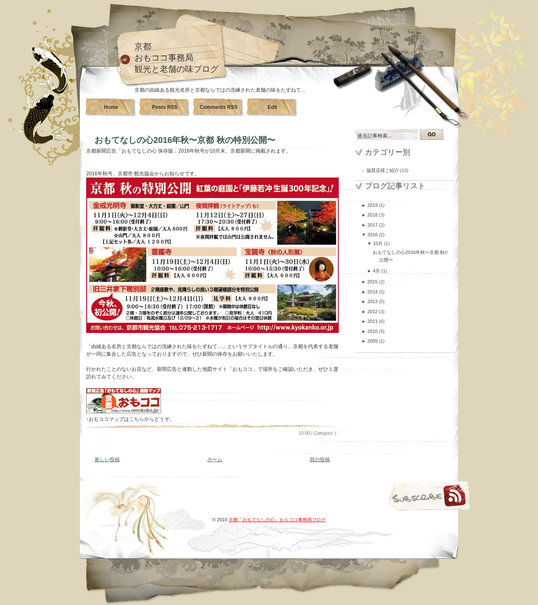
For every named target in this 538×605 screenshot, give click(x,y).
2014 (373, 291)
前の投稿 (320, 459)
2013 (373, 301)
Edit (272, 107)
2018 (373, 214)
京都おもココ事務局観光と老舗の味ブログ (176, 58)
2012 (373, 311)
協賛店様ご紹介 (383, 170)
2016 (373, 234)
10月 (378, 243)
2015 (373, 281)
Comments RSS (218, 107)
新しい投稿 (107, 459)
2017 (373, 224)
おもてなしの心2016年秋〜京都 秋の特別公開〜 (185, 140)
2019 (373, 205)
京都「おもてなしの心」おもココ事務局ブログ (277, 519)
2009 (373, 340)
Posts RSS (165, 107)
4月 (377, 270)
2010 (373, 331)
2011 (373, 321)
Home (111, 107)
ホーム (214, 459)
